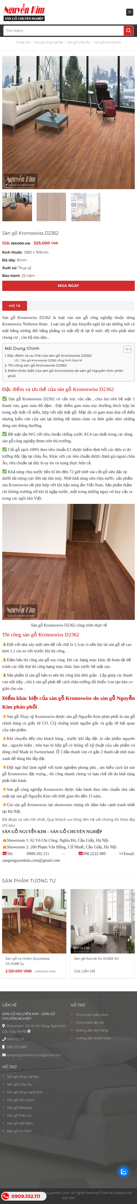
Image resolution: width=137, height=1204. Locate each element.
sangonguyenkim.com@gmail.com (33, 1055)
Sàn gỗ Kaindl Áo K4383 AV (96, 958)
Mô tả (14, 306)
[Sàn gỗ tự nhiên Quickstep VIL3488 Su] (34, 921)
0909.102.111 (15, 1039)
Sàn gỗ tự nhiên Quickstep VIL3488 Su (28, 961)
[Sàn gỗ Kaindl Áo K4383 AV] (103, 921)
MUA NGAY (68, 286)
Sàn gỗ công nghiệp (49, 42)
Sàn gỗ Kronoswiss (107, 42)
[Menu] (129, 12)
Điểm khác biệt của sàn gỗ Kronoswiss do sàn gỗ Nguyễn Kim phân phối (65, 373)
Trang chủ (23, 42)
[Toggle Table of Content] (125, 349)
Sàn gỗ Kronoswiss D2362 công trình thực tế (51, 360)
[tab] (14, 306)
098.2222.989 (16, 1047)
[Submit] (128, 31)
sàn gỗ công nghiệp (18, 441)
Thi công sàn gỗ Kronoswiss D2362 (37, 365)
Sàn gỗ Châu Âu (78, 42)
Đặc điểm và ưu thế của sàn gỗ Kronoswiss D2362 (49, 355)
